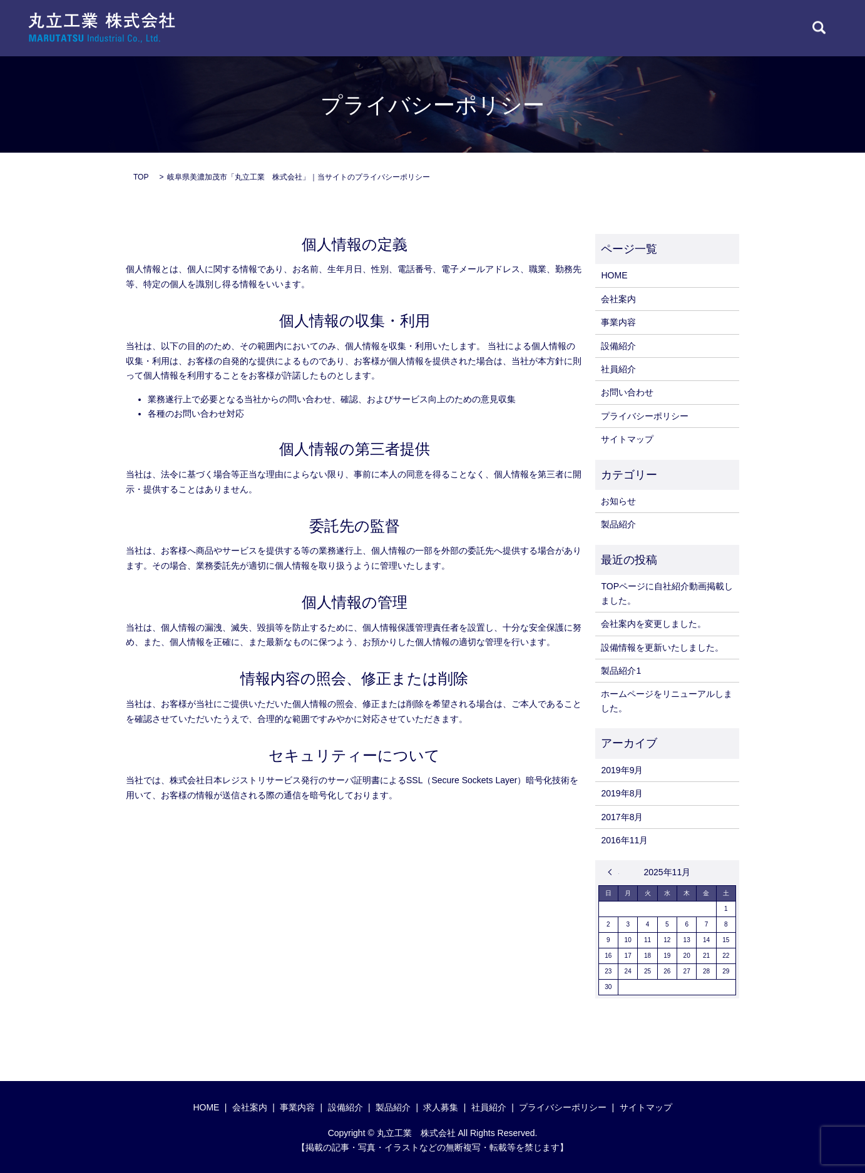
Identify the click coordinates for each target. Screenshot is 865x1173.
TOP (140, 177)
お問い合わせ (627, 392)
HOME (330, 27)
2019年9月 (622, 770)
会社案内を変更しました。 (653, 624)
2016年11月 (624, 840)
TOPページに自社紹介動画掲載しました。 (667, 593)
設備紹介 (618, 346)
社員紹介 (618, 369)
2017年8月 (622, 817)
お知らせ (618, 501)
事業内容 (618, 322)
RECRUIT (702, 27)
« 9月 (613, 872)
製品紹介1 (621, 671)
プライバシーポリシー (644, 416)
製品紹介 (618, 524)
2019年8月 (622, 793)
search (819, 28)
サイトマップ (627, 439)
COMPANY (386, 27)
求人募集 (440, 1107)
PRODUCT (590, 27)
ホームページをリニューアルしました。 (666, 701)
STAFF (648, 27)
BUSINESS (451, 27)
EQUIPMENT (521, 27)
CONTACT (766, 27)
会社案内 (618, 299)
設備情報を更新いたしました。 (662, 647)
